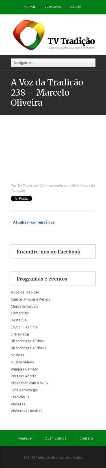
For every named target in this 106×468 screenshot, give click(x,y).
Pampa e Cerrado (24, 369)
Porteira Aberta (23, 376)
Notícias (17, 355)
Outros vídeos (22, 362)
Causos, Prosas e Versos (30, 299)
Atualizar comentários (34, 222)
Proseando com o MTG (29, 383)
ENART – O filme (24, 327)
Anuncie (30, 6)
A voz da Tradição (25, 292)
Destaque (19, 320)
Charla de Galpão (24, 306)
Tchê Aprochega (24, 390)
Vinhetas (18, 404)
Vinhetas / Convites (26, 411)
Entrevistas (20, 334)
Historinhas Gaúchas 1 (28, 341)
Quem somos (53, 6)
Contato (75, 6)
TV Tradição (27, 186)
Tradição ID (20, 397)
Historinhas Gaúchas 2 (28, 348)
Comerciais (20, 313)
